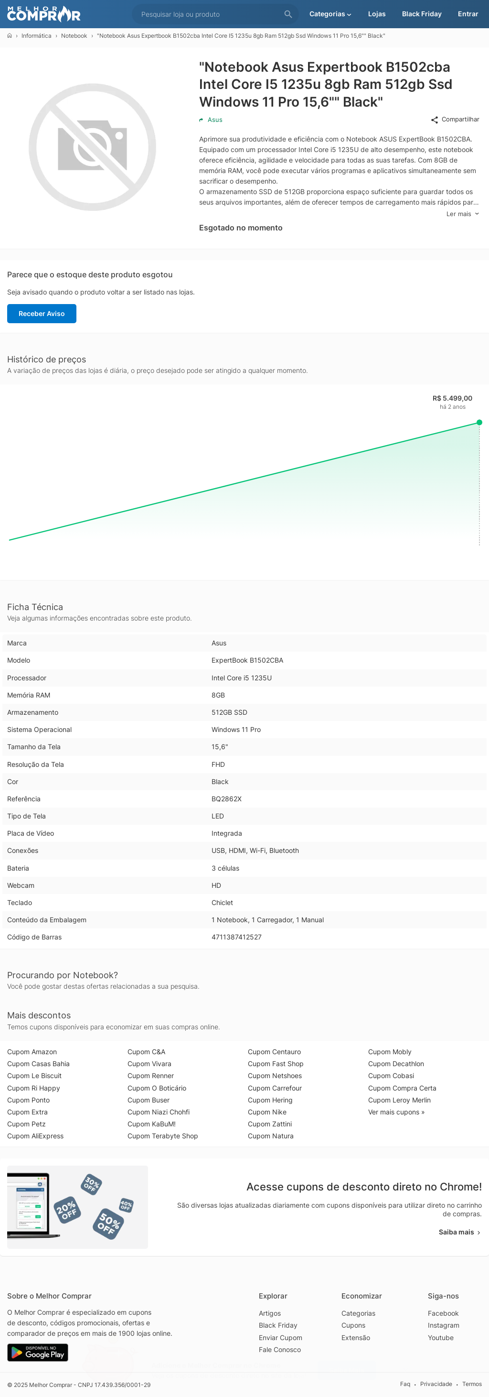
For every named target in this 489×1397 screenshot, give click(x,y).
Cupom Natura (271, 1136)
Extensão (355, 1337)
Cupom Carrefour (275, 1088)
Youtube (441, 1337)
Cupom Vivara (149, 1063)
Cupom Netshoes (275, 1075)
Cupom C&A (146, 1052)
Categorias (358, 1313)
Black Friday (278, 1325)
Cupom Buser (149, 1100)
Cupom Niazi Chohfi (159, 1112)
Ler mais (462, 214)
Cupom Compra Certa (402, 1088)
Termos (472, 1384)
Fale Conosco (280, 1349)
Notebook (74, 35)
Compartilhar (454, 119)
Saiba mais (460, 1232)
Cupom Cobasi (391, 1075)
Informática (36, 35)
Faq (405, 1384)
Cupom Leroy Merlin (399, 1100)
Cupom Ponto (28, 1100)
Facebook (443, 1313)
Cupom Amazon (32, 1052)
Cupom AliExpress (35, 1136)
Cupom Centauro (274, 1052)
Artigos (270, 1313)
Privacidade (436, 1384)
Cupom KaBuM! (152, 1124)
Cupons (353, 1325)
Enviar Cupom (280, 1337)
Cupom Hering (270, 1100)
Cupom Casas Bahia (38, 1063)
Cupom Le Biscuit (34, 1075)
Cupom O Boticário (157, 1088)
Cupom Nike (267, 1112)
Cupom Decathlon (396, 1063)
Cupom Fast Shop (276, 1063)
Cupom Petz (26, 1124)
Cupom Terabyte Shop (163, 1136)
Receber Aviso (42, 313)
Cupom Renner (151, 1075)
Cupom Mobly (390, 1052)
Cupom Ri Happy (33, 1088)
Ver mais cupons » (396, 1112)
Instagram (443, 1325)
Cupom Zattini (270, 1124)
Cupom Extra (27, 1112)
